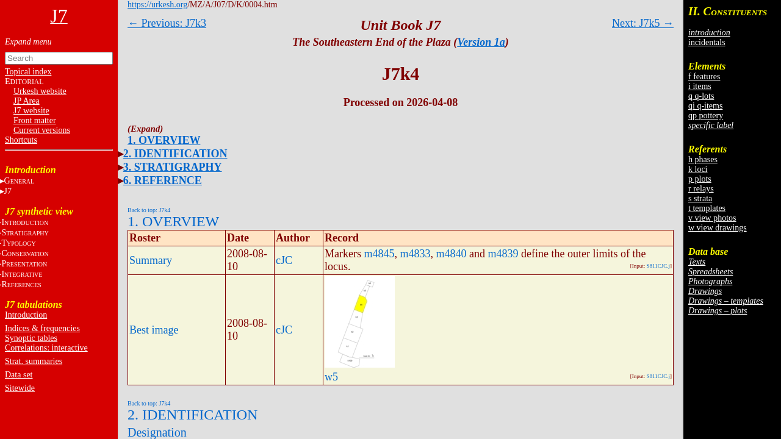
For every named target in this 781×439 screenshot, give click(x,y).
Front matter (34, 120)
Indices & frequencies (42, 328)
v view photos (712, 218)
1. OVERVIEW (164, 140)
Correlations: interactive (46, 347)
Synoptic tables (31, 338)
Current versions (41, 130)
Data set (18, 374)
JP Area (26, 100)
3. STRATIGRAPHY (172, 167)
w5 (331, 377)
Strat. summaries (33, 361)
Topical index (28, 71)
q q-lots (701, 96)
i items (699, 86)
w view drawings (717, 227)
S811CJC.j (658, 266)
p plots (699, 179)
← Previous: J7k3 (167, 23)
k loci (698, 169)
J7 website (31, 110)
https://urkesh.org (157, 4)
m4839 (503, 254)
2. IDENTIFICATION (175, 154)
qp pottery (705, 115)
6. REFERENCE (162, 180)
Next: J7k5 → (643, 23)
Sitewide (20, 388)
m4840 (451, 254)
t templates (706, 208)
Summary (150, 260)
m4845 (379, 254)
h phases (703, 159)
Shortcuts (21, 140)
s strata (700, 198)
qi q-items (705, 105)
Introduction (26, 314)
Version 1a (481, 42)
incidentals (706, 42)
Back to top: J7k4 (149, 210)
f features (704, 76)
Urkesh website (40, 91)
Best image (153, 330)
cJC (284, 260)
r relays (701, 188)
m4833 (415, 254)
